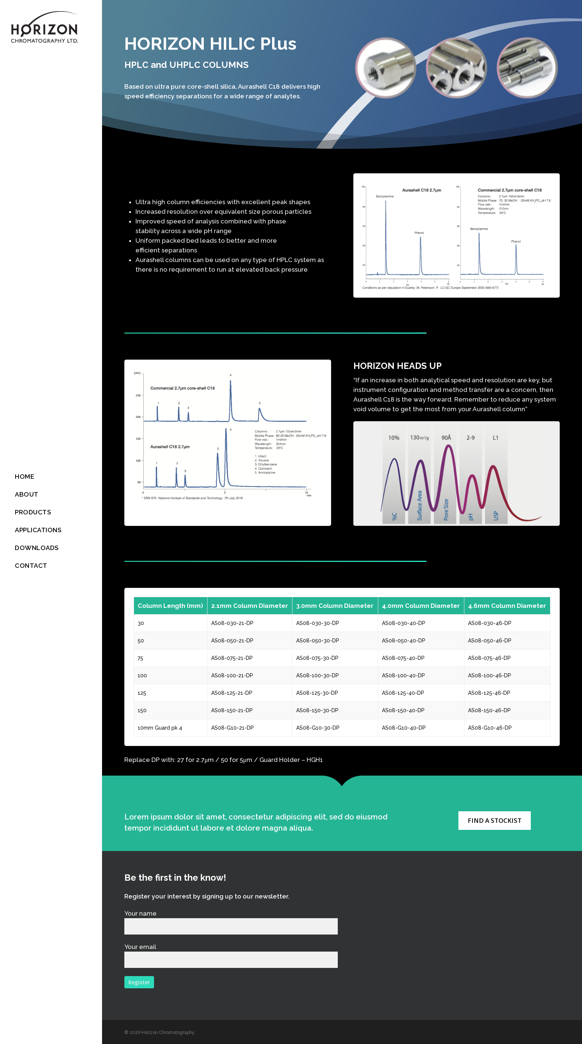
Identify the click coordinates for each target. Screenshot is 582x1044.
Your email (231, 955)
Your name (231, 922)
